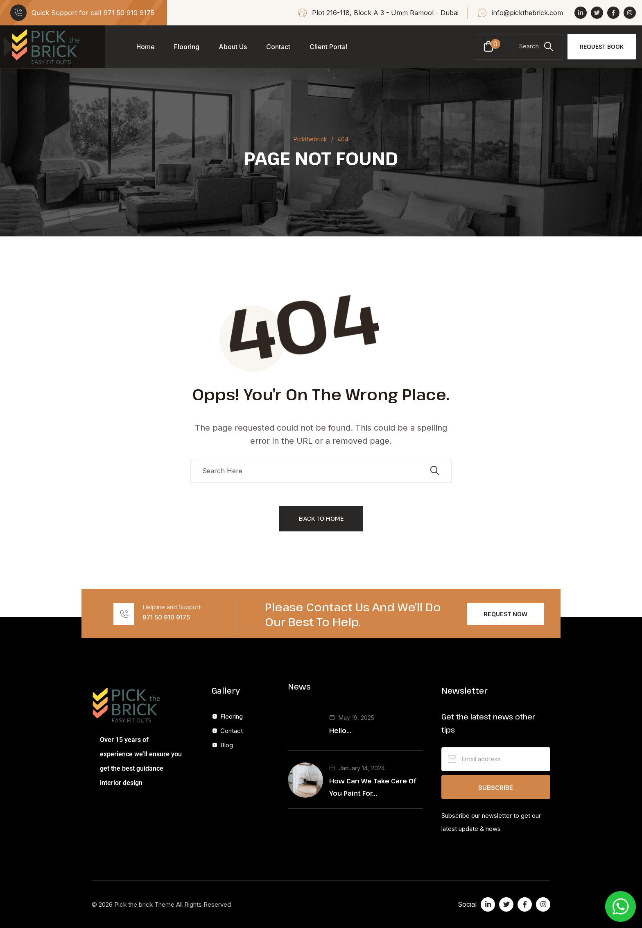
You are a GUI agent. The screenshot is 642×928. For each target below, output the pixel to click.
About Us (233, 47)
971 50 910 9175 (129, 12)
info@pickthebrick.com (527, 12)
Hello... (340, 730)
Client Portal (328, 47)
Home (145, 47)
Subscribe (495, 788)
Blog (226, 745)
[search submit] (434, 471)
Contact (278, 47)
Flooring (186, 47)
